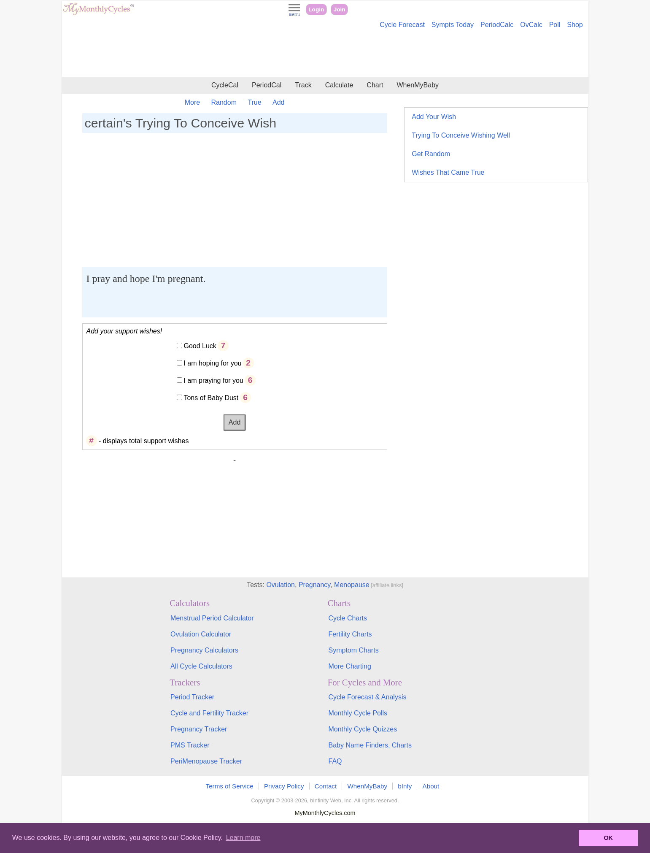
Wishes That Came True (448, 172)
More (192, 102)
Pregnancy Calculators (204, 650)
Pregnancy (314, 584)
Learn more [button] (243, 837)
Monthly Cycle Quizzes (362, 729)
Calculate (339, 85)
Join (339, 9)
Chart (375, 85)
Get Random (431, 153)
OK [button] (608, 837)
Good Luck (199, 345)
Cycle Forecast (402, 24)
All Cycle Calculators (201, 666)
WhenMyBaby (417, 85)
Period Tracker (192, 697)
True (254, 102)
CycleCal (224, 85)
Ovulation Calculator (200, 634)
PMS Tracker (189, 745)
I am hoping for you (212, 363)
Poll (555, 24)
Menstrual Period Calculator (212, 618)
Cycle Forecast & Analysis (367, 697)
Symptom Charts (353, 650)
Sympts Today (453, 24)
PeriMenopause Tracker (206, 761)
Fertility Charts (350, 634)
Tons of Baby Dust (210, 397)
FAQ (335, 761)
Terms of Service (230, 786)
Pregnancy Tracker (198, 729)
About (431, 786)
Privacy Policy (284, 786)
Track (303, 85)
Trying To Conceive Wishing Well (461, 135)
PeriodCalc (496, 24)
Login (316, 9)
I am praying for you (213, 380)
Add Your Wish (434, 116)
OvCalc (531, 24)
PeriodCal (266, 85)
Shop (575, 24)
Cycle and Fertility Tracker (209, 713)
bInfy (405, 786)
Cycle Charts (347, 618)
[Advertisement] (325, 54)
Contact (326, 786)
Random (224, 102)
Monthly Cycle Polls (357, 713)
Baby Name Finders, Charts (369, 745)
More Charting (349, 666)
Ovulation (280, 584)
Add (278, 102)
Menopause (352, 584)
